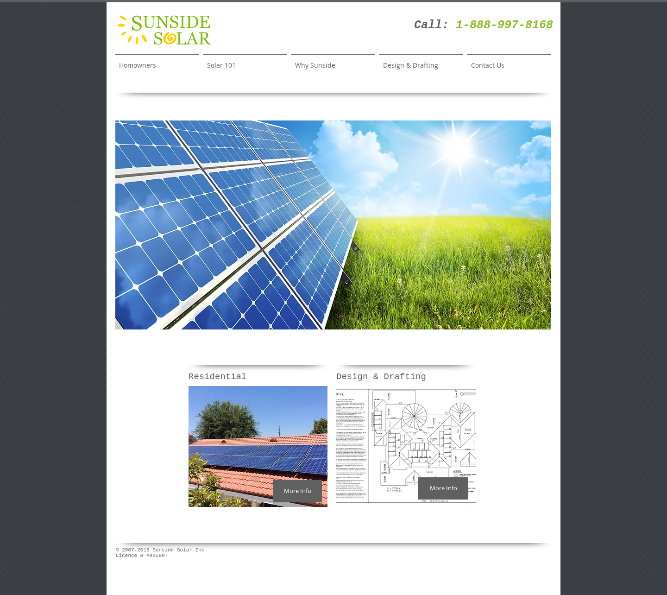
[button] (333, 224)
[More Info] (297, 491)
